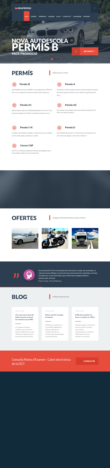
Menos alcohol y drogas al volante (54, 316)
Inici (26, 16)
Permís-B (21, 84)
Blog (59, 16)
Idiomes (86, 16)
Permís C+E (22, 127)
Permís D (66, 127)
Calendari (77, 16)
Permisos (42, 16)
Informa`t (83, 51)
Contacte (67, 16)
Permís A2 (66, 105)
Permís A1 (21, 105)
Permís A (66, 84)
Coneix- (33, 16)
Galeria (51, 16)
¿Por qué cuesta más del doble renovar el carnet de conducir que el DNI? (24, 317)
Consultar (87, 361)
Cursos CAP (22, 145)
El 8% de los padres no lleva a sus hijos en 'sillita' (85, 316)
